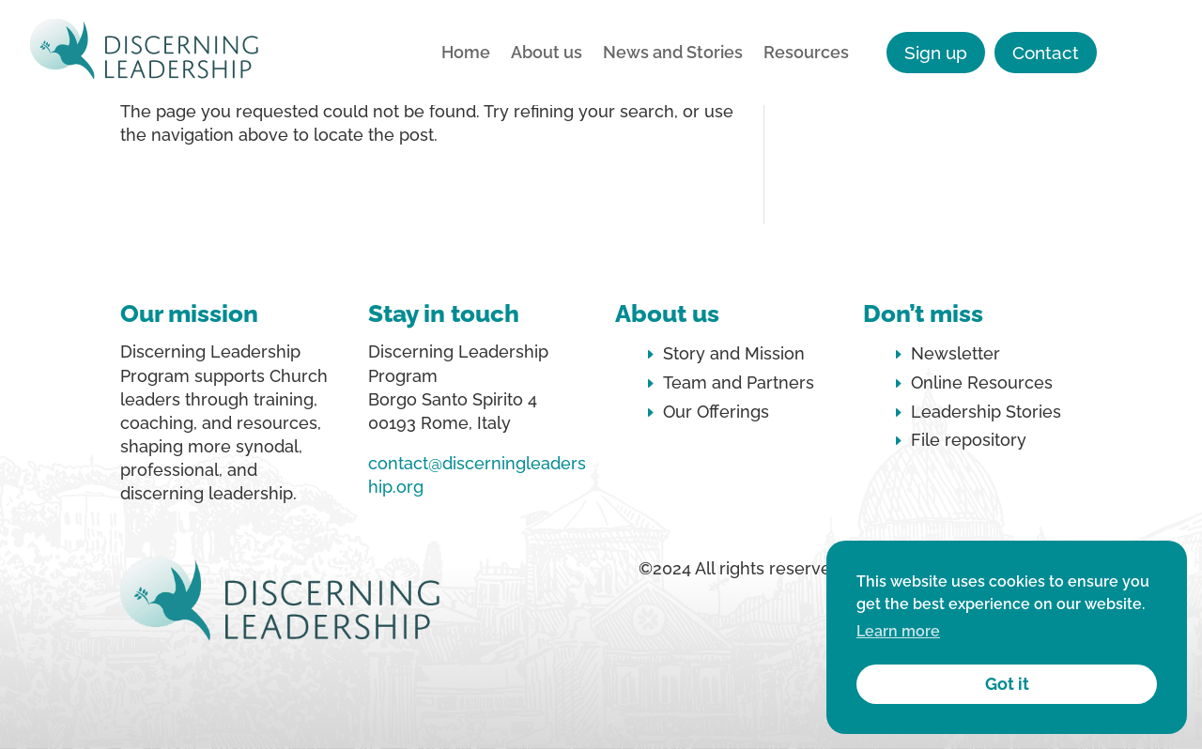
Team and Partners (738, 382)
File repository (968, 440)
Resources (806, 54)
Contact (1045, 52)
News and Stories (673, 54)
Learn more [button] (898, 631)
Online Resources (982, 382)
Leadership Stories (986, 411)
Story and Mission (734, 353)
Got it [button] (1007, 684)
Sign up (935, 52)
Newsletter (955, 353)
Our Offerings (716, 411)
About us (546, 54)
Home (465, 54)
